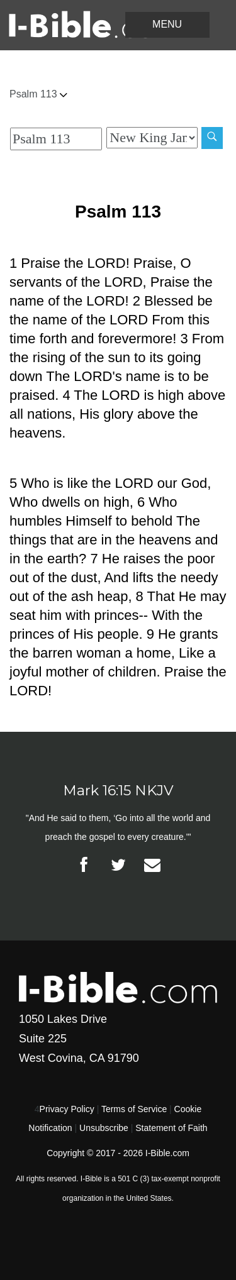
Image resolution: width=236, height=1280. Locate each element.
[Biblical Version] (152, 137)
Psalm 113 (38, 94)
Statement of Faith (171, 1128)
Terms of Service (134, 1109)
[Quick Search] (56, 139)
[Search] (212, 138)
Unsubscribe (103, 1128)
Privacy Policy (67, 1109)
